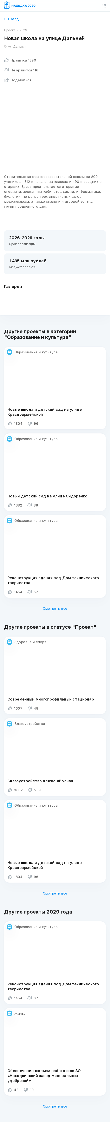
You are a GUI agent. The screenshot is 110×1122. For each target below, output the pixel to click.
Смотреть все (55, 608)
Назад (11, 19)
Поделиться (18, 80)
